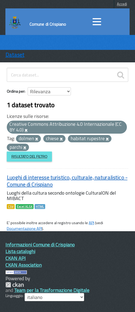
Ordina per (15, 91)
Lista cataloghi (20, 251)
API (91, 223)
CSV (11, 206)
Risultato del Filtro (29, 156)
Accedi (122, 4)
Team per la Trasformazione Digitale (51, 290)
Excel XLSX (24, 206)
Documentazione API (24, 228)
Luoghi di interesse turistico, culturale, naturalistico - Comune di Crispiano (67, 181)
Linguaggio (13, 295)
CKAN (14, 285)
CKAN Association (23, 265)
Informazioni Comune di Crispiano (40, 244)
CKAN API (15, 258)
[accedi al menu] (97, 21)
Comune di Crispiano (47, 24)
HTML (40, 206)
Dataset (14, 54)
